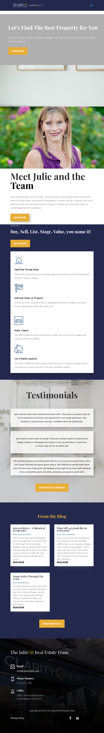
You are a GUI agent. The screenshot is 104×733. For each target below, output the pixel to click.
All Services (20, 243)
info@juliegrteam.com (28, 671)
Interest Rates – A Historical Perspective (29, 529)
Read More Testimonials (52, 487)
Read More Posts (52, 623)
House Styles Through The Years (28, 577)
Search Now (18, 51)
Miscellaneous (24, 583)
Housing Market (24, 534)
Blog (15, 534)
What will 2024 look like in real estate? (72, 529)
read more (18, 562)
